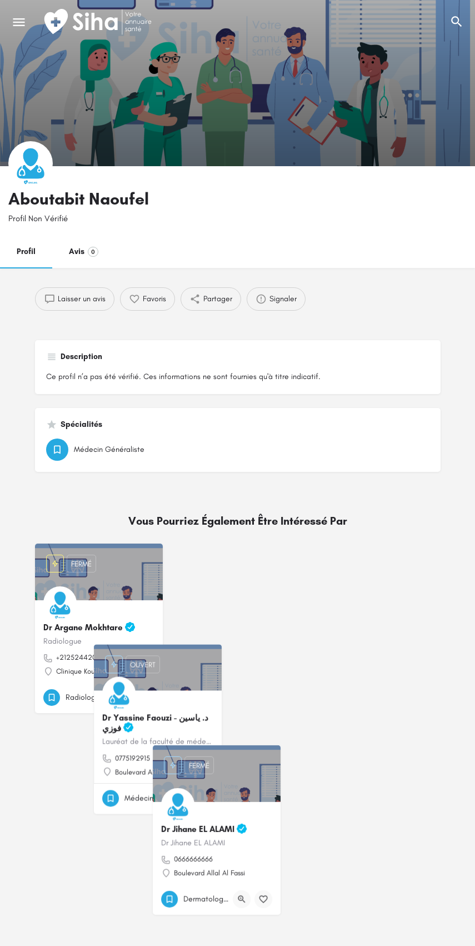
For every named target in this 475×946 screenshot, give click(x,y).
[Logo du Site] (98, 22)
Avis (83, 252)
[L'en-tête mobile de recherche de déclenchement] (456, 21)
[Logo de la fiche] (30, 163)
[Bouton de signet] (145, 697)
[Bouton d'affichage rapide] (124, 697)
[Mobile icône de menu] (19, 22)
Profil (26, 251)
